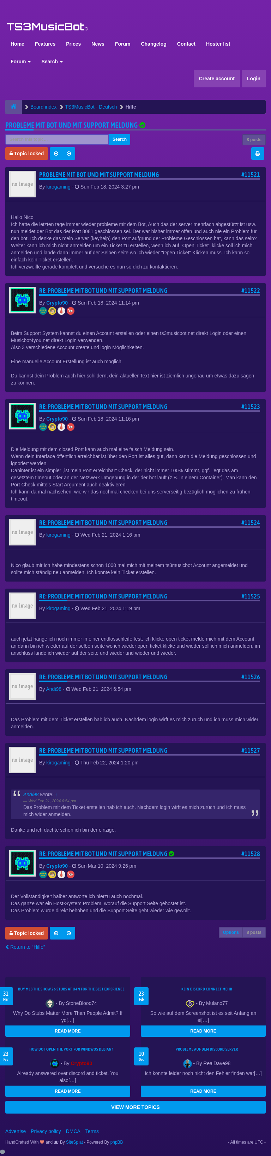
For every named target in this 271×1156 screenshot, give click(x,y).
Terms (92, 1131)
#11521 (250, 174)
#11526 (250, 677)
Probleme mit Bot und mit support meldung (71, 125)
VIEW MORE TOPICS (135, 1107)
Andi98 (53, 689)
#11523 (250, 406)
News (97, 44)
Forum (123, 44)
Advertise (15, 1131)
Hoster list (218, 44)
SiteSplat (74, 1142)
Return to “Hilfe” (25, 947)
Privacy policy (46, 1131)
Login (253, 78)
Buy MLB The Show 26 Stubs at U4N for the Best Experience (71, 989)
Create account (217, 78)
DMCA (73, 1131)
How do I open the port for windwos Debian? (71, 1049)
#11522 (250, 290)
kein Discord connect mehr (206, 989)
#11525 (250, 596)
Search (52, 61)
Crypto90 (57, 303)
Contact (186, 44)
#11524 (250, 522)
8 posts (254, 139)
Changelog (153, 44)
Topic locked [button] (27, 153)
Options (231, 932)
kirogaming (58, 187)
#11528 (250, 853)
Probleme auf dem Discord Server (207, 1049)
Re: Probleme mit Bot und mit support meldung (103, 290)
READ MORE (67, 1031)
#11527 (250, 750)
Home (17, 44)
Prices (73, 44)
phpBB (116, 1142)
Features (45, 44)
